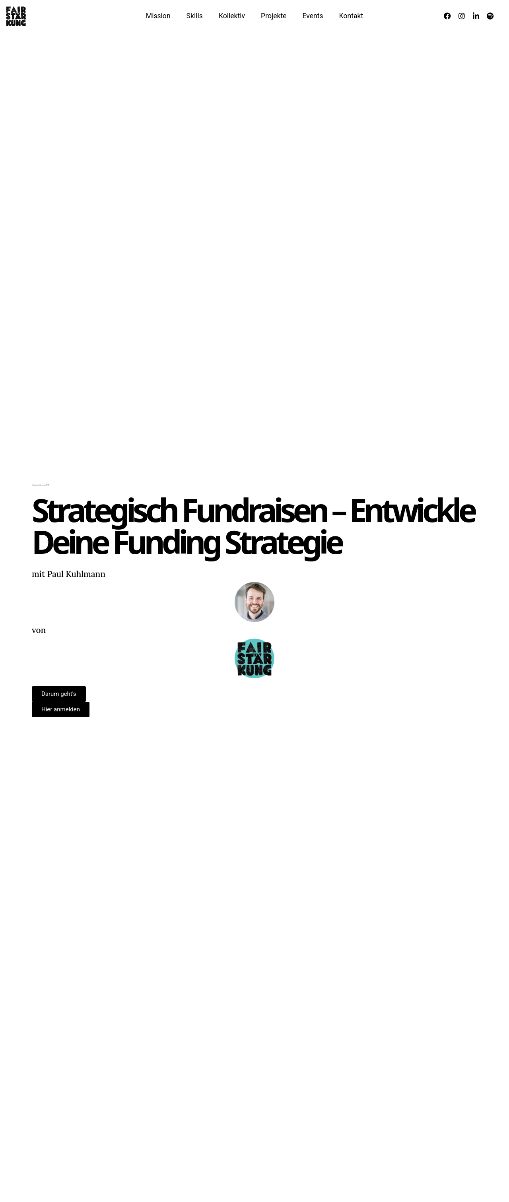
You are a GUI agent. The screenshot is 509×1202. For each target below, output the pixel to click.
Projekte (273, 16)
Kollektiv (232, 16)
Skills (195, 16)
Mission (158, 16)
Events (313, 16)
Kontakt (351, 16)
